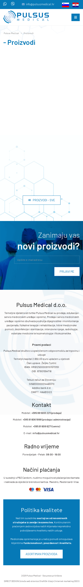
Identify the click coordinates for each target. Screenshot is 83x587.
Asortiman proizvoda (41, 554)
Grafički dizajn (47, 581)
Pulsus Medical (11, 33)
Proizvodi (29, 33)
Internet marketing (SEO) (67, 581)
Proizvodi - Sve (41, 200)
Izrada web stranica (29, 581)
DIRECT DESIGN (11, 581)
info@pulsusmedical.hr (40, 4)
